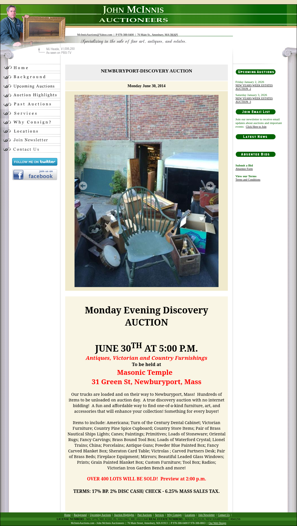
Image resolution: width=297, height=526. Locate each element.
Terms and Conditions (247, 179)
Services (159, 515)
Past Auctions (144, 515)
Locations (190, 515)
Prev (83, 185)
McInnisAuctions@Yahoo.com (94, 34)
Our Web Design (217, 523)
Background (80, 515)
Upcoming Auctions (100, 515)
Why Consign (174, 515)
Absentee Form (244, 168)
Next (210, 185)
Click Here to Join (256, 126)
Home (67, 515)
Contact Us (224, 515)
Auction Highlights (124, 515)
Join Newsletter (206, 515)
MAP (174, 34)
